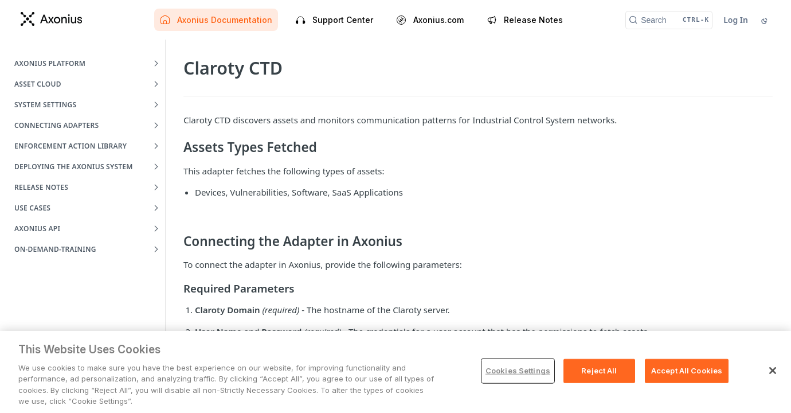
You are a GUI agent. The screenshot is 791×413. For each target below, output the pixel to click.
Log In (735, 19)
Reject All (599, 370)
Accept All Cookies (686, 370)
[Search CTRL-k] (669, 20)
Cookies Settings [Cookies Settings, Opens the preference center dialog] (517, 370)
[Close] (772, 370)
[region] (395, 372)
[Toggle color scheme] (765, 20)
